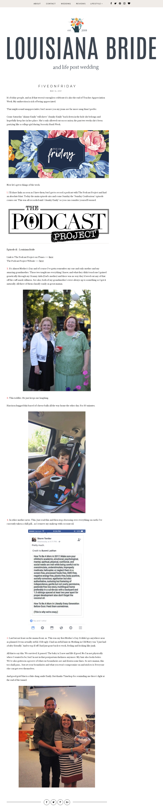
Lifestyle (96, 4)
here (51, 257)
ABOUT (37, 4)
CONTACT (51, 4)
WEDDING (66, 4)
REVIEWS (81, 4)
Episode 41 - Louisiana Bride (21, 249)
